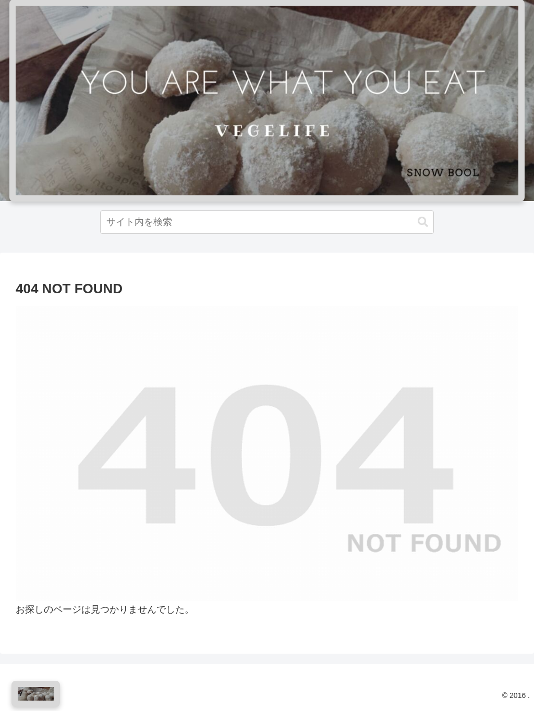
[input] (267, 222)
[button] (423, 222)
